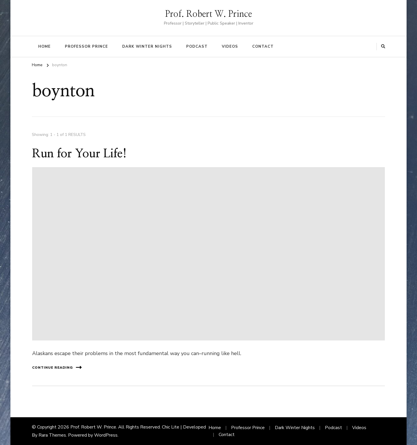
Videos (230, 46)
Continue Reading (57, 367)
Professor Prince (86, 46)
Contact (263, 46)
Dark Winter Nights (147, 46)
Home (44, 46)
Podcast (197, 46)
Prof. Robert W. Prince (208, 14)
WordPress (106, 435)
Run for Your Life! (79, 154)
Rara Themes (52, 435)
